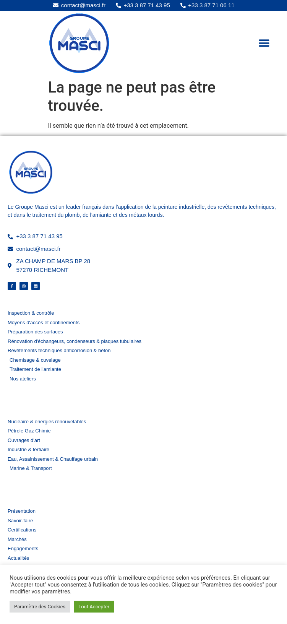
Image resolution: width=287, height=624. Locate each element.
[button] (263, 43)
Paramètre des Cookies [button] (39, 606)
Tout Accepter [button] (93, 606)
